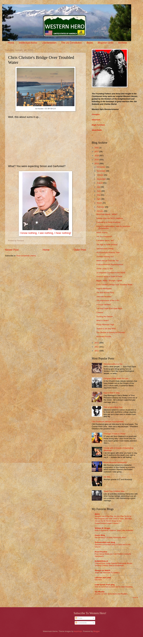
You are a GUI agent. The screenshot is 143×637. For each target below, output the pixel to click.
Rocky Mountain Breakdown (115, 462)
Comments (81, 623)
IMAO (97, 514)
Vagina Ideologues (104, 288)
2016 (97, 155)
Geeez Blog (100, 535)
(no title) (107, 477)
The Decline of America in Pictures (110, 332)
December (101, 167)
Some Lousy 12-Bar (104, 268)
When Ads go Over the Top (107, 260)
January (100, 211)
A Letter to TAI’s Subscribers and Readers (111, 594)
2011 (97, 351)
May (99, 195)
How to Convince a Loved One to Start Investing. (114, 587)
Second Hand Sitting (104, 248)
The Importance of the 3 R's (107, 300)
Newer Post (11, 249)
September (101, 179)
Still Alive (98, 580)
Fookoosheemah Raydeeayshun (109, 264)
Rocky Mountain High (105, 324)
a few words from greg (105, 584)
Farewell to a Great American (108, 222)
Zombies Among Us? (105, 256)
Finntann (96, 114)
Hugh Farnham (98, 125)
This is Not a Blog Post (113, 407)
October (100, 175)
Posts (78, 618)
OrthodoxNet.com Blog (105, 542)
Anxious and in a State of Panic (109, 276)
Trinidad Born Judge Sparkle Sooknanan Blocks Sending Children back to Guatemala (113, 564)
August (100, 183)
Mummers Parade (103, 336)
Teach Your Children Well (114, 491)
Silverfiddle (97, 130)
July (99, 187)
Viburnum (96, 120)
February (101, 207)
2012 (97, 347)
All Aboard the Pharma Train (108, 252)
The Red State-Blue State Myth (109, 308)
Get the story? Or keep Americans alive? (110, 537)
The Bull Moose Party (105, 292)
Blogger (96, 631)
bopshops (78, 631)
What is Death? (102, 320)
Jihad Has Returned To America (107, 573)
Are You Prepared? (104, 236)
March (99, 203)
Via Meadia (99, 592)
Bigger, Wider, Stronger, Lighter (109, 280)
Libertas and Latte (103, 577)
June (99, 191)
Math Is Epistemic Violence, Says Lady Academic (114, 530)
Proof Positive (101, 552)
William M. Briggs (102, 528)
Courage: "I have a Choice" (115, 434)
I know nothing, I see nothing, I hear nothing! (45, 233)
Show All (135, 597)
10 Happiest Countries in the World (110, 272)
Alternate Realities (103, 297)
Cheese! (99, 312)
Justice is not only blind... (106, 328)
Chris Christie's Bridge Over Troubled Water (114, 284)
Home (11, 43)
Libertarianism (49, 43)
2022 (97, 148)
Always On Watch (102, 570)
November (101, 171)
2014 (97, 163)
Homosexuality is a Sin (113, 364)
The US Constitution (71, 43)
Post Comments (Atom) (26, 256)
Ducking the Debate (104, 316)
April (99, 199)
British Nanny (101, 232)
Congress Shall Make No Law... (117, 378)
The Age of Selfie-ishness (106, 244)
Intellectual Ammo (28, 43)
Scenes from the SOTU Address (109, 218)
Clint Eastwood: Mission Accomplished (107, 421)
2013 (97, 343)
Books (90, 43)
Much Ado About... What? (106, 214)
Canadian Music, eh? (105, 240)
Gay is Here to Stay (112, 393)
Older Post (80, 249)
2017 (97, 151)
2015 (97, 160)
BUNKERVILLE (101, 561)
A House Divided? (103, 304)
